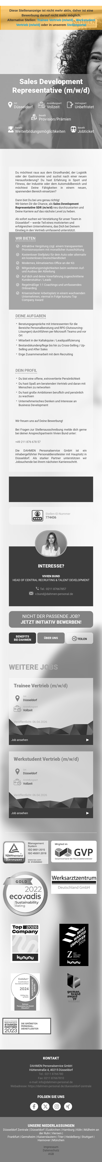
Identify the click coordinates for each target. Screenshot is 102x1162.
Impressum (51, 1147)
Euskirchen (53, 1129)
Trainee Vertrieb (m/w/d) (55, 20)
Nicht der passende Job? (51, 619)
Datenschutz (51, 1150)
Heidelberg (73, 1136)
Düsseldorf (37, 1129)
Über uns (51, 638)
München (58, 1140)
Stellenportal (76, 25)
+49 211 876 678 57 (28, 442)
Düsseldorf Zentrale (15, 1129)
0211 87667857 (56, 589)
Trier (61, 1136)
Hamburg (68, 1129)
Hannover (44, 1140)
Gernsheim (28, 1136)
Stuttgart (87, 1136)
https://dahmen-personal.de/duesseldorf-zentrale (59, 1086)
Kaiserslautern (46, 1136)
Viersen (57, 1133)
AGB (51, 1154)
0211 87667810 (54, 1078)
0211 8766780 (54, 1074)
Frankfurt (13, 1136)
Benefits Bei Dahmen (22, 638)
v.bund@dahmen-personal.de (54, 594)
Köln (79, 1129)
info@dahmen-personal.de (56, 1082)
